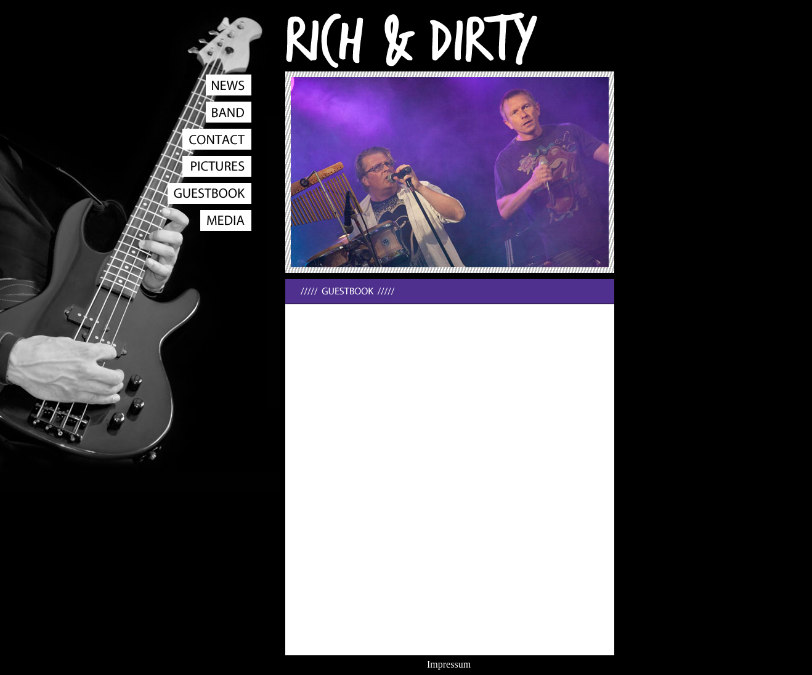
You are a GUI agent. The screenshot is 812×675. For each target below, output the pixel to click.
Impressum (449, 664)
